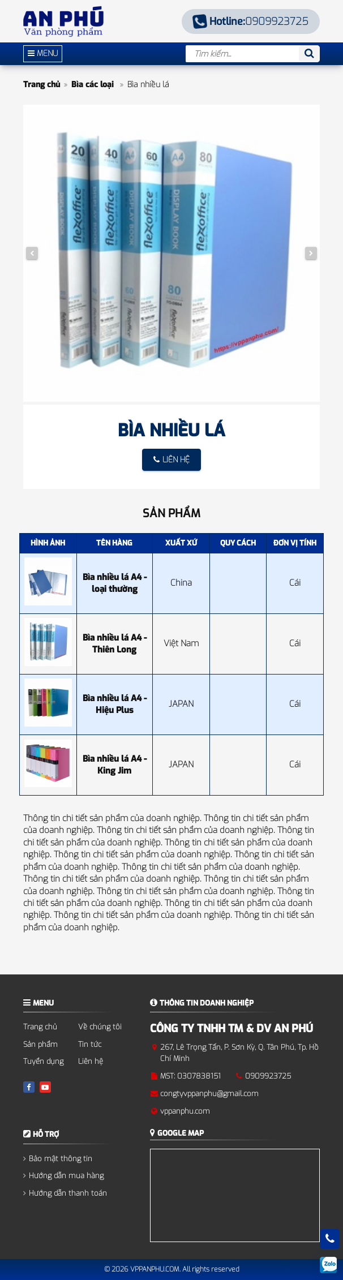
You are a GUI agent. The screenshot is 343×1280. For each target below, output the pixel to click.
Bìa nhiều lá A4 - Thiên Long (115, 643)
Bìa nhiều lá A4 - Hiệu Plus (115, 704)
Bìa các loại (93, 84)
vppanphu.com (185, 1111)
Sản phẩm (40, 1044)
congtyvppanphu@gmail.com (209, 1093)
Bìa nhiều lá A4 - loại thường (115, 583)
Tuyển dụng (43, 1061)
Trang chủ (41, 84)
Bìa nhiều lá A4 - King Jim (115, 764)
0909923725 (251, 21)
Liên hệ (90, 1061)
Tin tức (89, 1044)
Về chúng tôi (100, 1027)
